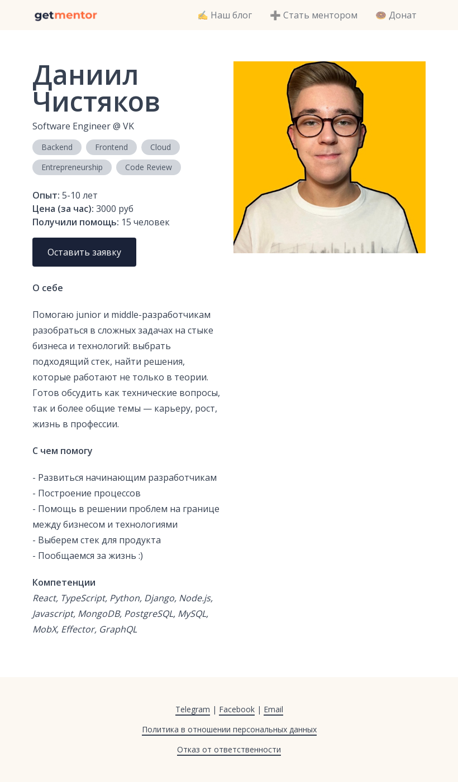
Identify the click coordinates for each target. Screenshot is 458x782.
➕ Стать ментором (313, 15)
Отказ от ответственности (229, 749)
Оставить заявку (84, 252)
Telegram (192, 709)
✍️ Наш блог (224, 15)
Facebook (237, 709)
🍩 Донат (396, 15)
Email (273, 709)
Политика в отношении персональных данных (229, 729)
